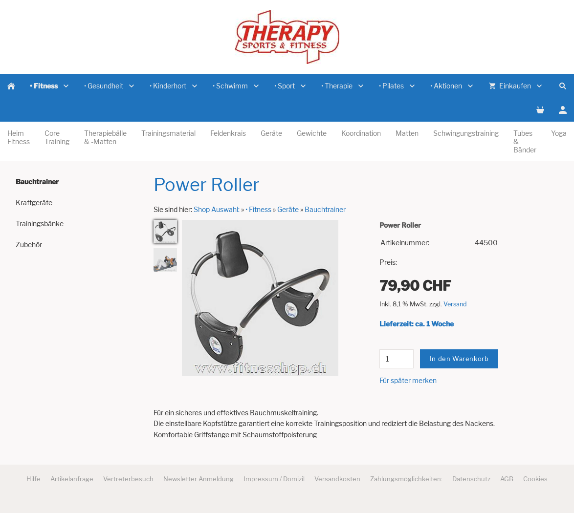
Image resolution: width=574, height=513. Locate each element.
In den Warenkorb (459, 359)
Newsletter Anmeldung (198, 479)
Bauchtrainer (325, 209)
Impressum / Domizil (274, 479)
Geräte (288, 209)
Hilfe (33, 479)
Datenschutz (471, 479)
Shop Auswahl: (217, 209)
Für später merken (408, 380)
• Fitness (258, 209)
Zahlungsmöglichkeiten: (406, 479)
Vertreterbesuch (128, 479)
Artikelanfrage (71, 479)
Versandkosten (337, 479)
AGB (506, 479)
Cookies (535, 479)
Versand (455, 304)
